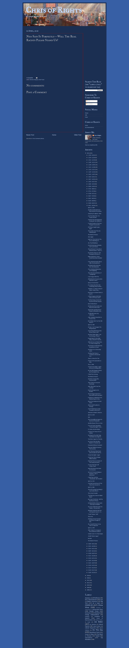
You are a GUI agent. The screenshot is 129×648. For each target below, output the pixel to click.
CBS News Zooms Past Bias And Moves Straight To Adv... (94, 520)
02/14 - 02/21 (91, 558)
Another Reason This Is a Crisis (95, 423)
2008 (88, 590)
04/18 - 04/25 (91, 203)
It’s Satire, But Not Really (94, 429)
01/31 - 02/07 (91, 563)
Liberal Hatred (96, 626)
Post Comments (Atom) (38, 138)
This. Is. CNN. (91, 364)
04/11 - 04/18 (91, 205)
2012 (88, 580)
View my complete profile (91, 145)
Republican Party (94, 632)
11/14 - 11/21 (91, 169)
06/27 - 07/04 (91, 196)
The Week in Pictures (93, 234)
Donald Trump (93, 611)
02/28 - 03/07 (91, 553)
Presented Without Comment (95, 445)
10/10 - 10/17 (91, 181)
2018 (88, 578)
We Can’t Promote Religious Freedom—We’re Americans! (94, 474)
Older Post (77, 135)
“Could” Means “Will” (93, 514)
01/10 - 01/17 (91, 570)
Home (54, 135)
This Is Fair (90, 516)
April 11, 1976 (91, 527)
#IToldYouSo (96, 598)
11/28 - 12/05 (91, 164)
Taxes (92, 634)
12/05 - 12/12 (91, 162)
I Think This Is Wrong (93, 374)
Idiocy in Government (93, 282)
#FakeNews (87, 598)
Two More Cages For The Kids (95, 439)
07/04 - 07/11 (91, 193)
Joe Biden (98, 622)
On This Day (97, 630)
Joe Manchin (93, 624)
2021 (88, 153)
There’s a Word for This (93, 358)
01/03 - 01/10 (91, 572)
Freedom (87, 616)
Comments (89, 104)
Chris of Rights (54, 10)
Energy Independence (92, 614)
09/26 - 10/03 (91, 186)
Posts (88, 101)
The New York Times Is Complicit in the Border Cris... (94, 355)
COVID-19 (89, 605)
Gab (86, 115)
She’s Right (90, 237)
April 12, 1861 (91, 487)
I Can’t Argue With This (93, 276)
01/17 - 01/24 (91, 567)
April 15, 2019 (91, 415)
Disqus (86, 113)
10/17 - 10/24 (91, 179)
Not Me (90, 538)
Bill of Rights (96, 603)
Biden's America (92, 601)
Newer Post (30, 135)
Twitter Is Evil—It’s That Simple (95, 534)
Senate (86, 634)
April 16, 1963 (91, 324)
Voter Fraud (41, 79)
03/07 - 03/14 (91, 551)
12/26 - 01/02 (91, 155)
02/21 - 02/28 (91, 555)
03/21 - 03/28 (91, 546)
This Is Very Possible (93, 493)
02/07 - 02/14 (91, 560)
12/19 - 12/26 (91, 157)
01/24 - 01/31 (91, 565)
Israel (89, 622)
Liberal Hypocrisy (90, 628)
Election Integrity (34, 79)
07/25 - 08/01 (91, 188)
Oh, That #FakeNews (93, 243)
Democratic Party (98, 609)
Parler (86, 117)
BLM (102, 599)
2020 (88, 575)
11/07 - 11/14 (91, 172)
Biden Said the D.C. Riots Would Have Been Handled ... (95, 258)
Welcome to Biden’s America (95, 412)
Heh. (89, 417)
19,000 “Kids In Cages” (93, 536)
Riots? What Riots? (92, 303)
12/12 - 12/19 (91, 160)
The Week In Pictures (93, 540)
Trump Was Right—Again (94, 455)
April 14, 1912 (91, 481)
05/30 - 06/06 (91, 200)
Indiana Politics (99, 620)
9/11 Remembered (89, 127)
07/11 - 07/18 (91, 191)
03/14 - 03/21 (91, 548)
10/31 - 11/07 (91, 174)
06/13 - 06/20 (91, 198)
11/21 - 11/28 (91, 167)
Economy (87, 613)
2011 (88, 582)
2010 (88, 585)
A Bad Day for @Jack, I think (94, 213)
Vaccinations (88, 637)
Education (97, 613)
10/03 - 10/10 (91, 184)
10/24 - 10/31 (91, 177)
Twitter (97, 636)
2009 (88, 587)
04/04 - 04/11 (91, 543)
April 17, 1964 (91, 207)
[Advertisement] (94, 53)
